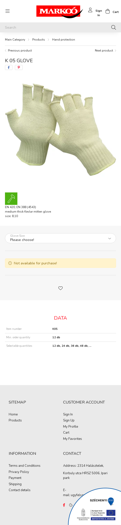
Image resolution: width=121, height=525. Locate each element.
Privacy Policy (19, 472)
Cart (66, 433)
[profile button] (94, 11)
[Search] (60, 27)
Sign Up (69, 421)
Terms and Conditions (24, 466)
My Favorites (72, 439)
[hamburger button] (7, 11)
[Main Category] (15, 40)
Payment (15, 478)
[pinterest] (19, 67)
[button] (61, 288)
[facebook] (8, 67)
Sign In (68, 415)
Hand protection (63, 40)
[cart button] (111, 11)
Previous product (20, 51)
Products (38, 40)
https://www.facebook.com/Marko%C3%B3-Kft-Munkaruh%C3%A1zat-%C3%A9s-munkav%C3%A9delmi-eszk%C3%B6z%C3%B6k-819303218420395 (64, 505)
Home (13, 415)
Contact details (20, 490)
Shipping (15, 484)
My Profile (70, 427)
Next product (104, 51)
